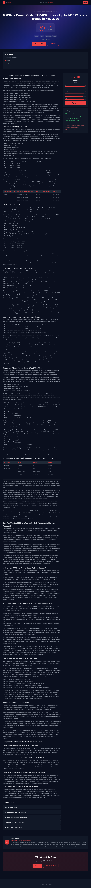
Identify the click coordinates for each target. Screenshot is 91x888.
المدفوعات (8, 63)
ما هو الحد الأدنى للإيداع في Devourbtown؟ (15, 812)
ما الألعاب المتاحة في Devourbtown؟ (13, 828)
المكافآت (8, 60)
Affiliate (50, 884)
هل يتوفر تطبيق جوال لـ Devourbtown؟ (14, 823)
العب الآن (84, 2)
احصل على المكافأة (51, 866)
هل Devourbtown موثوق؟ (10, 807)
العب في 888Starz (39, 44)
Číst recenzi (53, 44)
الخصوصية (44, 884)
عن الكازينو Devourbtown (12, 57)
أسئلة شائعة (9, 66)
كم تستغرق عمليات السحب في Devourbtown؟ (16, 817)
